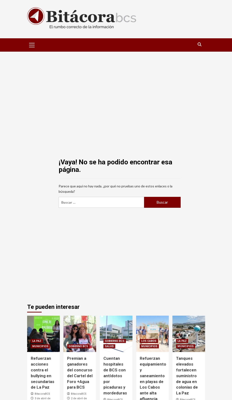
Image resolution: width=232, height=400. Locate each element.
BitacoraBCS (42, 393)
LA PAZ (36, 341)
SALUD (109, 346)
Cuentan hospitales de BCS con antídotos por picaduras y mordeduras (115, 375)
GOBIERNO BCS (78, 346)
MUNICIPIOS (40, 346)
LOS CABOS (148, 341)
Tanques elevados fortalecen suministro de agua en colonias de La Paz (187, 375)
